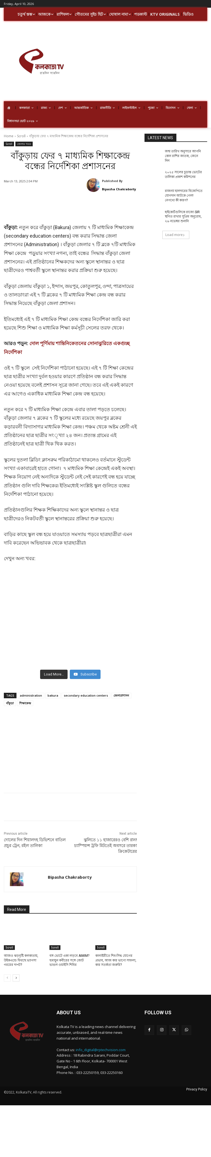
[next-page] (16, 972)
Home (8, 136)
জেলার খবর (24, 144)
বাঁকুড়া (10, 698)
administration (31, 690)
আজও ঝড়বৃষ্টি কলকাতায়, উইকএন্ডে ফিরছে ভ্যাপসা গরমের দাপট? (21, 954)
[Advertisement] (145, 61)
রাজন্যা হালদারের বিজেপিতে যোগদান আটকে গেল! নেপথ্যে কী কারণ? (183, 195)
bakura (53, 690)
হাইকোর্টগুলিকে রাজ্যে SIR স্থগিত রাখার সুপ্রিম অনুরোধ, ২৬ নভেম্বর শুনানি (183, 216)
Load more (175, 234)
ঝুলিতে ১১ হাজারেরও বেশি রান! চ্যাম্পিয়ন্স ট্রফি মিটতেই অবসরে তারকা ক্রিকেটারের (105, 840)
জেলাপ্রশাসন (121, 690)
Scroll (21, 136)
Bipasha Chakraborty (119, 189)
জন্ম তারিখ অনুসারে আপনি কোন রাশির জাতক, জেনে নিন (183, 156)
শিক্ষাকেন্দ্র (25, 698)
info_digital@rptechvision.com (101, 1044)
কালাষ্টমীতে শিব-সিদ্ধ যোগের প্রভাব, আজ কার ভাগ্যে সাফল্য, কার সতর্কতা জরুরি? (115, 954)
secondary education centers (86, 690)
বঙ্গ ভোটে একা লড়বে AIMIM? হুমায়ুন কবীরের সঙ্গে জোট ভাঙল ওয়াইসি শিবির (69, 954)
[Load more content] (54, 669)
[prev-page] (7, 972)
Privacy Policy (196, 1084)
